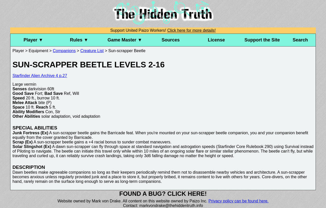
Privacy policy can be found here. (239, 201)
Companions (64, 51)
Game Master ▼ (124, 39)
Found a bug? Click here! (163, 193)
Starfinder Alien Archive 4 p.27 (39, 75)
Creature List (92, 51)
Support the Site (262, 39)
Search (300, 39)
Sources (170, 39)
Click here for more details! (191, 30)
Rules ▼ (79, 39)
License (216, 39)
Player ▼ (33, 39)
